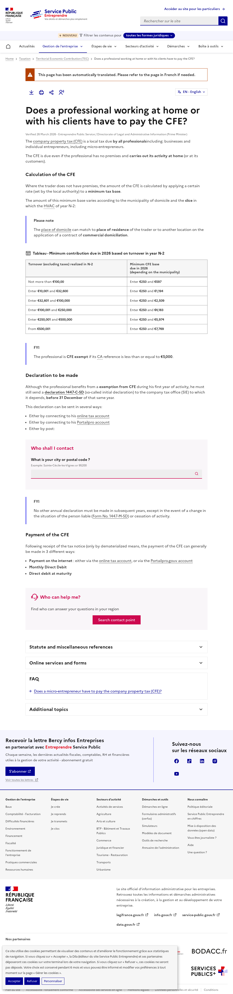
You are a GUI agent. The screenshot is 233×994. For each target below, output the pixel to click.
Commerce (103, 840)
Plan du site (12, 990)
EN (192, 92)
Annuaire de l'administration (160, 848)
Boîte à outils (208, 46)
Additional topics (48, 709)
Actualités (27, 46)
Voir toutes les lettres (21, 780)
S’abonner (20, 771)
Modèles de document (157, 833)
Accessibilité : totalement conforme (49, 990)
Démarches (176, 46)
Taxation (24, 59)
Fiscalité (10, 843)
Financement (13, 836)
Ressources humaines (19, 870)
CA (100, 356)
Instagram (214, 761)
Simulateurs (149, 826)
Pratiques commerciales (21, 862)
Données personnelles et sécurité (176, 990)
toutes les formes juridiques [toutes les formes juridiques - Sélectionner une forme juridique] (147, 35)
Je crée (55, 807)
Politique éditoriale (200, 807)
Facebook (176, 761)
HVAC (49, 206)
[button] (61, 92)
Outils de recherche (155, 840)
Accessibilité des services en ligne (100, 990)
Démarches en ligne (155, 807)
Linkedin (202, 761)
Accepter (14, 981)
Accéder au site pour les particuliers (192, 9)
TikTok (189, 761)
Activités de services (109, 807)
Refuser (32, 981)
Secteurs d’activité (139, 46)
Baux (8, 807)
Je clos (55, 829)
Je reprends (58, 814)
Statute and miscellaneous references (71, 647)
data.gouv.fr (128, 924)
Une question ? (197, 852)
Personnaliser (53, 981)
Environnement (15, 829)
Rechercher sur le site (223, 21)
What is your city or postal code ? (116, 462)
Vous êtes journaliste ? (201, 838)
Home (9, 59)
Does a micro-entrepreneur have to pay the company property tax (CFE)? (98, 691)
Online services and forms (57, 662)
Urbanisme (103, 870)
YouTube (176, 773)
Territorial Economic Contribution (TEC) (62, 59)
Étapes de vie (101, 46)
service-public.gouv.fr (201, 915)
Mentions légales (138, 990)
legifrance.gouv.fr (132, 915)
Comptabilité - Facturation (23, 814)
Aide (190, 845)
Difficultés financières (19, 821)
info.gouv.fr (165, 915)
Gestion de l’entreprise (60, 46)
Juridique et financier (110, 848)
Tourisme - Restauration (112, 855)
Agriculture (103, 814)
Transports (103, 862)
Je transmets (59, 821)
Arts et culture (105, 821)
